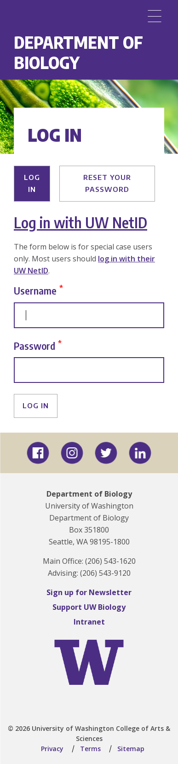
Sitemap (130, 748)
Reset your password (107, 183)
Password (34, 345)
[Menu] (154, 16)
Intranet (89, 622)
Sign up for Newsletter (89, 592)
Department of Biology (78, 52)
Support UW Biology (89, 607)
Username (35, 290)
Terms (90, 748)
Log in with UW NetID (80, 222)
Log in (32, 183)
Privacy (52, 748)
